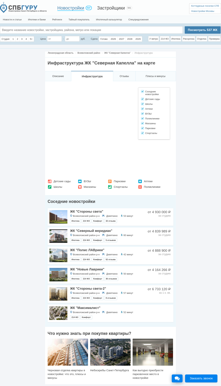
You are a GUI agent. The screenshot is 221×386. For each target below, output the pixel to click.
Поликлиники (152, 186)
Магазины (90, 186)
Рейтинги (57, 19)
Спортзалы (121, 186)
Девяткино (112, 216)
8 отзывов (111, 298)
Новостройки (70, 7)
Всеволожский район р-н (86, 216)
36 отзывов (111, 279)
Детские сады (62, 181)
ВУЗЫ (87, 181)
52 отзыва (111, 259)
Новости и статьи (12, 19)
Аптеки (148, 181)
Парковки (119, 181)
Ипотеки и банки (37, 19)
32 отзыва (111, 221)
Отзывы (124, 76)
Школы (58, 186)
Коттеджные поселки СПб (205, 6)
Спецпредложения (138, 19)
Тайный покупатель (78, 19)
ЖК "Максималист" (85, 308)
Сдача (94, 38)
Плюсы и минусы (155, 76)
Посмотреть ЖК (202, 30)
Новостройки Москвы (202, 11)
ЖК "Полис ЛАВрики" (87, 250)
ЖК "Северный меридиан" (91, 231)
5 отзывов (111, 240)
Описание (58, 76)
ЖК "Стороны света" (86, 211)
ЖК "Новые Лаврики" (87, 269)
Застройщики (111, 7)
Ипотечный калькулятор (109, 19)
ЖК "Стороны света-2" (88, 288)
